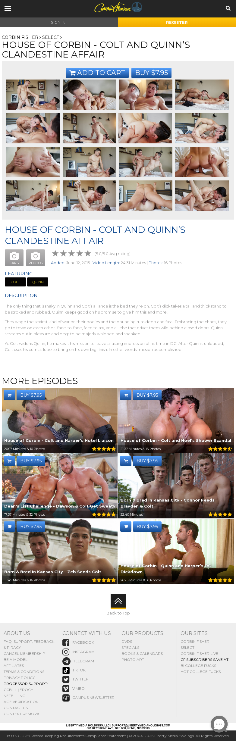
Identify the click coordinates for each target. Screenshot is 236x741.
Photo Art (132, 659)
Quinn (38, 282)
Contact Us (16, 707)
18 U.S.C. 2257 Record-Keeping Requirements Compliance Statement (66, 735)
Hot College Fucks (201, 671)
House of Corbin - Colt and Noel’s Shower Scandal (176, 440)
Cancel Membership (24, 653)
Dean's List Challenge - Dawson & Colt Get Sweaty (59, 506)
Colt (15, 282)
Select (50, 37)
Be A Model (15, 659)
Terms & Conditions (24, 671)
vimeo (73, 689)
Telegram (78, 661)
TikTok (74, 670)
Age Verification (21, 701)
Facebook (78, 643)
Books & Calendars (142, 653)
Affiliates (14, 665)
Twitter (75, 679)
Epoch (26, 689)
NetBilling (14, 695)
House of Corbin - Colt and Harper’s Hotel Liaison (59, 440)
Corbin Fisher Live (199, 653)
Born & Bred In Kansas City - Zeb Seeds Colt (52, 571)
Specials (130, 647)
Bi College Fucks (198, 665)
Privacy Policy (19, 677)
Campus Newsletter (88, 698)
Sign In (58, 22)
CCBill (10, 689)
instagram (78, 652)
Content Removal (23, 713)
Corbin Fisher (20, 37)
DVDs (126, 641)
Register (177, 22)
